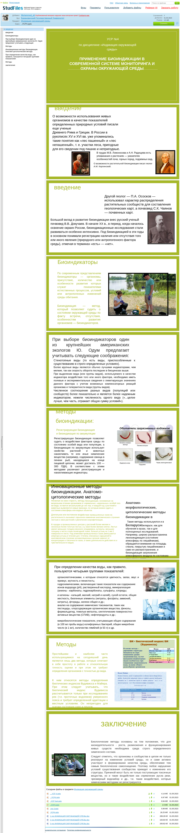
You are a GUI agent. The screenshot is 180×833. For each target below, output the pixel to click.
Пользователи (111, 7)
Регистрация (14, 3)
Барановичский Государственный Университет (42, 18)
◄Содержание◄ (2, 71)
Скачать (164, 23)
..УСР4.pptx (54, 805)
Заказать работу (169, 7)
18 (149, 794)
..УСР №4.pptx (56, 801)
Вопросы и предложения (140, 3)
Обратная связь (121, 3)
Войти (5, 3)
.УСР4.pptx (54, 812)
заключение (10, 65)
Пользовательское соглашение (54, 830)
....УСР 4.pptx (55, 794)
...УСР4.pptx (55, 797)
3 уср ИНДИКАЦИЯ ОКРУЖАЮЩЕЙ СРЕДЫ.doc (70, 824)
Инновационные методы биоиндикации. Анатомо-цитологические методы (22, 50)
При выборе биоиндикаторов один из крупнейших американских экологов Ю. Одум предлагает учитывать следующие (24, 41)
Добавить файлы (132, 7)
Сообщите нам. (84, 15)
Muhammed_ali (28, 15)
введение (9, 29)
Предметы (95, 7)
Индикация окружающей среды (35, 21)
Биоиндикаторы (12, 36)
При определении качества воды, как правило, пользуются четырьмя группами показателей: (22, 57)
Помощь (5, 830)
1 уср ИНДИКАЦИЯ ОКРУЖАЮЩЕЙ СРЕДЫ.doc (70, 816)
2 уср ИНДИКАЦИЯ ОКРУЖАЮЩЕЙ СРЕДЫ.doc (70, 820)
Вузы (83, 7)
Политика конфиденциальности (79, 830)
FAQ (111, 3)
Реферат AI (151, 7)
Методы (9, 46)
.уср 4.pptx (54, 809)
